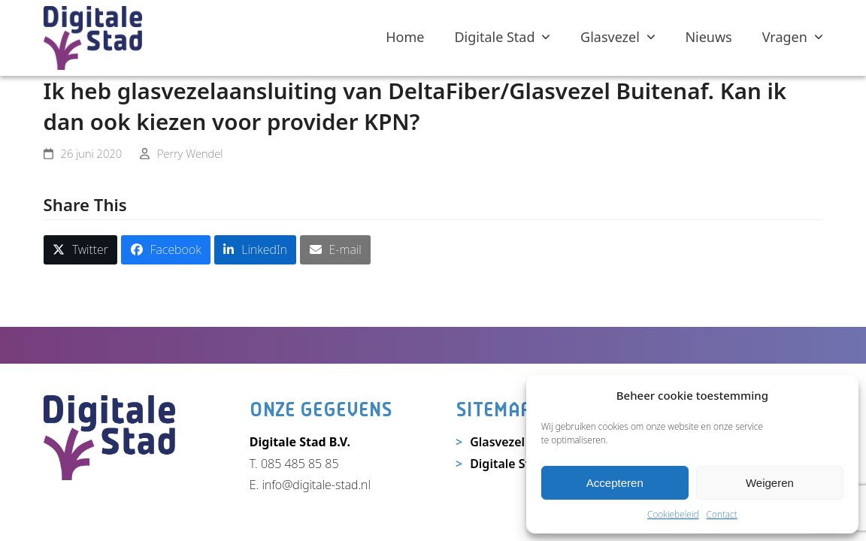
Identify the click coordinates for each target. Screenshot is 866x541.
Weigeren (770, 482)
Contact (722, 514)
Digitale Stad (507, 463)
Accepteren (614, 482)
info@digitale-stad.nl (316, 484)
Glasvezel (497, 442)
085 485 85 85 (300, 463)
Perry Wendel (190, 153)
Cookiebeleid (673, 514)
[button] (81, 249)
